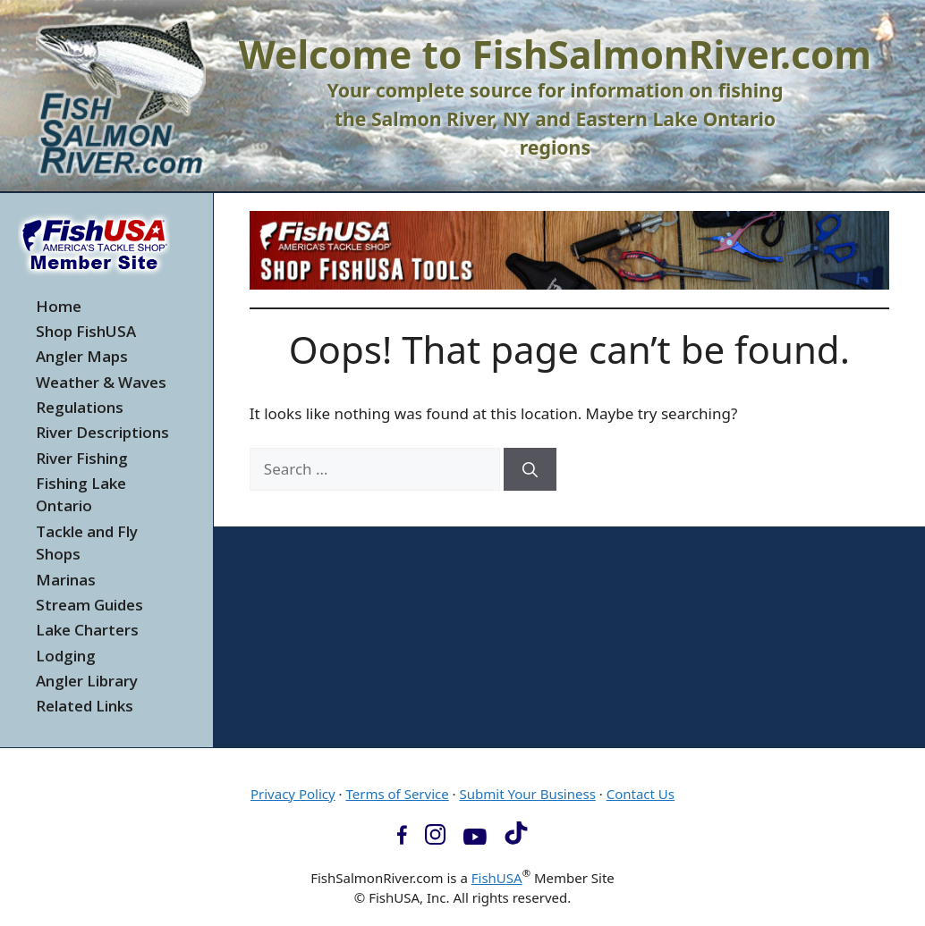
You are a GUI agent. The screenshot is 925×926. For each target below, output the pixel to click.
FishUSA (496, 878)
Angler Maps (82, 356)
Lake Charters (87, 629)
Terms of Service (396, 794)
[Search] (530, 469)
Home (58, 306)
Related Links (84, 705)
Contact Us (641, 794)
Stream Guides (89, 604)
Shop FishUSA (86, 331)
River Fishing (82, 458)
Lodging (66, 655)
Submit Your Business (528, 794)
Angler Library (87, 680)
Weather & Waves (101, 382)
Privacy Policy (292, 794)
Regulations (79, 407)
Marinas (66, 579)
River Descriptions (102, 432)
